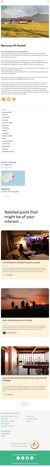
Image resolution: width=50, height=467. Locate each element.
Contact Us (30, 416)
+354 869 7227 (7, 165)
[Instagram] (22, 458)
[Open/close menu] (48, 2)
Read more (25, 404)
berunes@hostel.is (6, 167)
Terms (3, 436)
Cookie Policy (5, 433)
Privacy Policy (6, 431)
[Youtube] (27, 458)
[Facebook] (18, 458)
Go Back (7, 196)
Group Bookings (31, 419)
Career (28, 421)
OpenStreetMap (18, 185)
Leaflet (13, 185)
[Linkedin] (31, 458)
